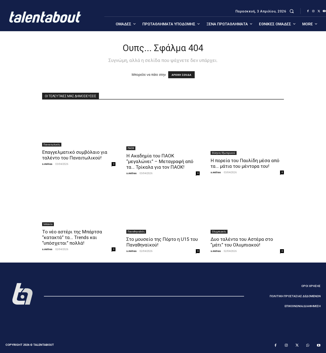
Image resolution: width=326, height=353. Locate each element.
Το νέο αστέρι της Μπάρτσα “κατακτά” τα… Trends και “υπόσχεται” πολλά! (72, 237)
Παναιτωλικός (51, 144)
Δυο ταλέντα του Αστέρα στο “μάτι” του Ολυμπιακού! (242, 242)
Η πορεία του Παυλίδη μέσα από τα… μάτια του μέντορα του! (245, 163)
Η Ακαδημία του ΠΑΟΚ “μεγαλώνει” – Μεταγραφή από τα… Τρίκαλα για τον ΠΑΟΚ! (159, 161)
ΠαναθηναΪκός (136, 231)
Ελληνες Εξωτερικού (223, 152)
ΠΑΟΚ (131, 148)
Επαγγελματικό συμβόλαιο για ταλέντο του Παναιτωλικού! (74, 155)
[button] (291, 11)
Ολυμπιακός (219, 231)
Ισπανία (48, 224)
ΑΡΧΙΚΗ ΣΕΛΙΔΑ (181, 74)
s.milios (47, 164)
